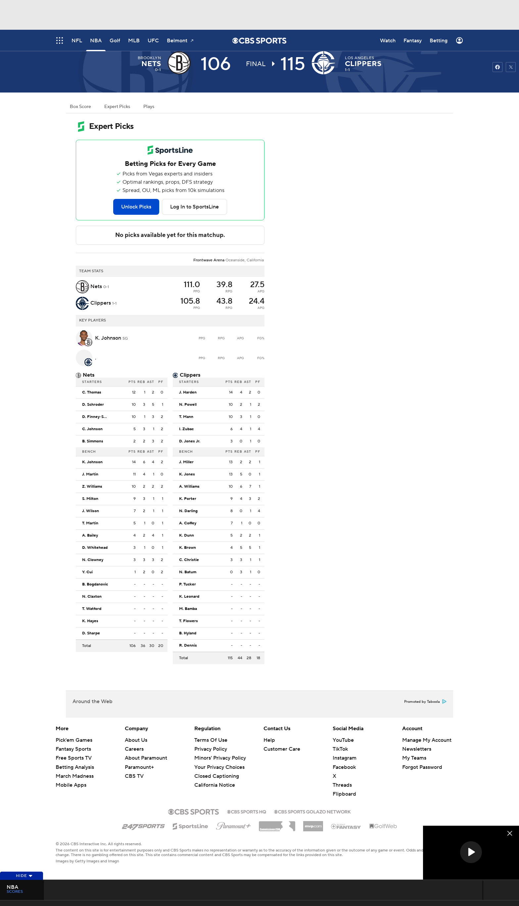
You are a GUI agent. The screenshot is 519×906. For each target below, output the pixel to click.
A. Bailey (90, 536)
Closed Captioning (216, 776)
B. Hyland (187, 633)
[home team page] (325, 62)
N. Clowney (92, 560)
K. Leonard (189, 597)
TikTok (340, 749)
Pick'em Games (74, 740)
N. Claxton (92, 597)
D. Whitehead (95, 548)
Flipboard (344, 794)
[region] (471, 853)
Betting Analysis (75, 767)
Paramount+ (139, 767)
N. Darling (188, 511)
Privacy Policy (210, 749)
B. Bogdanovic (95, 584)
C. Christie (189, 560)
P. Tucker (187, 584)
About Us (136, 740)
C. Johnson (92, 429)
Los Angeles (359, 58)
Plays (148, 107)
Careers (134, 749)
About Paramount (146, 758)
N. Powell (188, 405)
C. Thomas (91, 393)
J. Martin (90, 474)
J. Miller (186, 462)
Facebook (344, 767)
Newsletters (416, 749)
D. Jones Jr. (189, 441)
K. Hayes (90, 621)
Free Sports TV (74, 758)
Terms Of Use (210, 740)
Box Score (80, 107)
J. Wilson (90, 511)
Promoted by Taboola (425, 701)
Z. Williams (92, 487)
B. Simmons (92, 441)
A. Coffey (187, 523)
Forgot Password (422, 767)
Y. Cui (87, 572)
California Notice (214, 785)
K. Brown (187, 548)
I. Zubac (186, 429)
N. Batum (187, 572)
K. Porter (187, 499)
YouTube (343, 740)
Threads (342, 785)
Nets (151, 63)
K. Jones (187, 474)
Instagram (344, 758)
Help (269, 740)
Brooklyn (149, 58)
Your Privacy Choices (219, 767)
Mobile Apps (71, 785)
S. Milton (90, 499)
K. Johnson (92, 462)
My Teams (414, 758)
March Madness (75, 776)
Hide (24, 875)
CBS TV (134, 776)
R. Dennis (188, 646)
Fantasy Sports (73, 749)
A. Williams (189, 487)
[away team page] (180, 62)
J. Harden (188, 393)
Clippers (363, 63)
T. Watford (91, 609)
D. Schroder (93, 405)
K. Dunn (186, 536)
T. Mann (186, 417)
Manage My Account (426, 740)
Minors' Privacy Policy (220, 758)
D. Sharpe (91, 633)
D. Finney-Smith (97, 417)
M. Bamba (188, 609)
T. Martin (90, 523)
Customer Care (281, 749)
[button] (471, 852)
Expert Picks (117, 107)
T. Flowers (188, 621)
